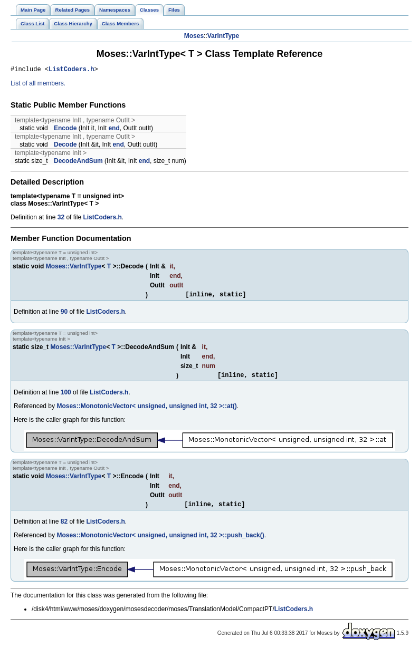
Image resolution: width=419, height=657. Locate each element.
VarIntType (223, 36)
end (113, 129)
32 (61, 219)
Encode (65, 129)
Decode (65, 146)
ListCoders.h (71, 70)
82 (64, 528)
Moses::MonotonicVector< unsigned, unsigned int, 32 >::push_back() (160, 541)
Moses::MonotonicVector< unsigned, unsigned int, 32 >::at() (146, 410)
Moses (194, 36)
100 (66, 397)
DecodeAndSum (78, 162)
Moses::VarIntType (74, 268)
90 (64, 314)
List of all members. (38, 85)
